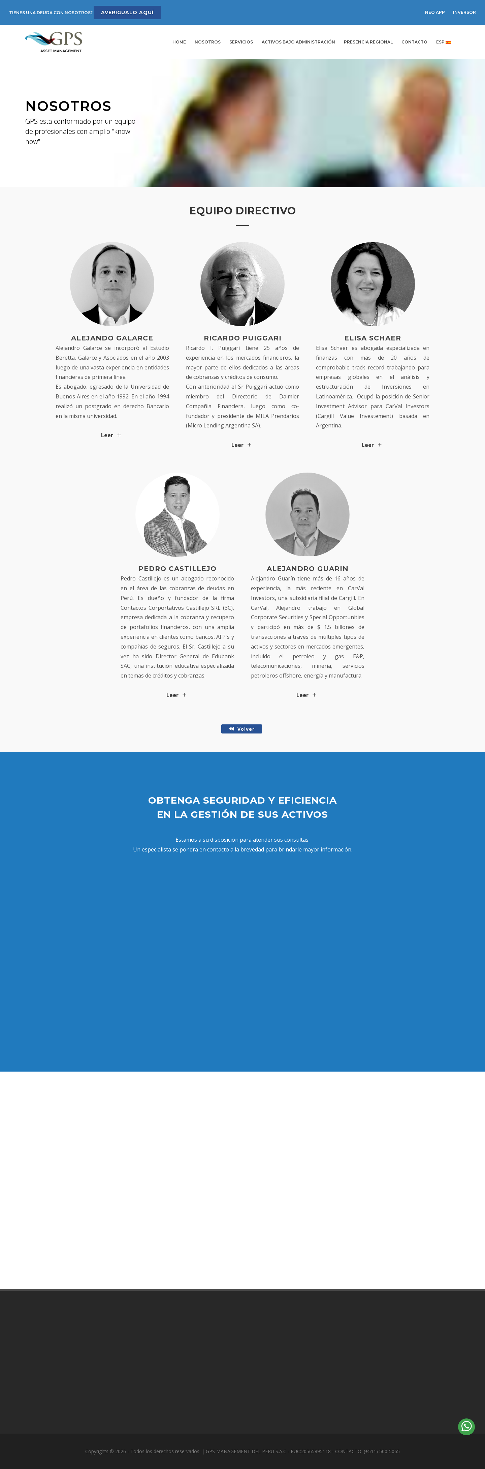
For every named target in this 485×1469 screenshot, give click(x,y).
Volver (242, 729)
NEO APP (435, 12)
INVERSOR (464, 12)
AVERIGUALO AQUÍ (127, 12)
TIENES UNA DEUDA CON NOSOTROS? (85, 12)
